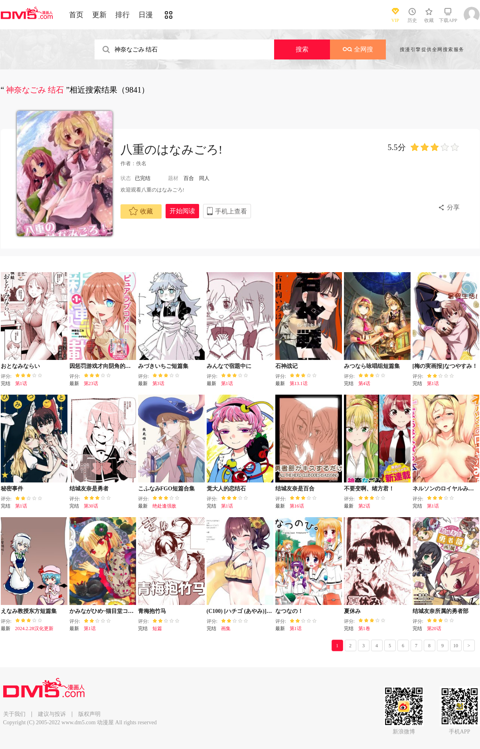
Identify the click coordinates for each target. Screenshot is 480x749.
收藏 (141, 211)
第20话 (434, 628)
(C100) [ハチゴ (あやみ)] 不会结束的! (252, 611)
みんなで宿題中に (229, 366)
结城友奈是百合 (294, 489)
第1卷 (364, 628)
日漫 (145, 15)
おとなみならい (20, 366)
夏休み (352, 611)
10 (455, 645)
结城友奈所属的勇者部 (440, 611)
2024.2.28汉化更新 (34, 628)
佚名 (141, 163)
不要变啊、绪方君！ (369, 489)
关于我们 (14, 714)
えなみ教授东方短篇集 (29, 611)
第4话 (364, 383)
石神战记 (286, 366)
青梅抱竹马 (152, 611)
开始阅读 (182, 211)
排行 (122, 15)
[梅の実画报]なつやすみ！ (445, 366)
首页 (76, 15)
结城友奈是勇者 (89, 489)
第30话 (91, 506)
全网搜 (358, 49)
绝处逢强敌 (164, 506)
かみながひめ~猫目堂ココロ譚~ (108, 611)
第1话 (21, 383)
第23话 (91, 383)
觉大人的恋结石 (226, 489)
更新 (99, 15)
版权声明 (89, 714)
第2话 (364, 506)
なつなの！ (289, 611)
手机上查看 (231, 211)
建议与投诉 (52, 714)
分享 (453, 207)
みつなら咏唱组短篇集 (372, 366)
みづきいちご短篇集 (163, 366)
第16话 (297, 506)
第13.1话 (299, 383)
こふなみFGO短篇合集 (166, 489)
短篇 (157, 628)
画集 (226, 628)
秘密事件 (12, 489)
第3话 (158, 383)
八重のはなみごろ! (171, 149)
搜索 (302, 49)
